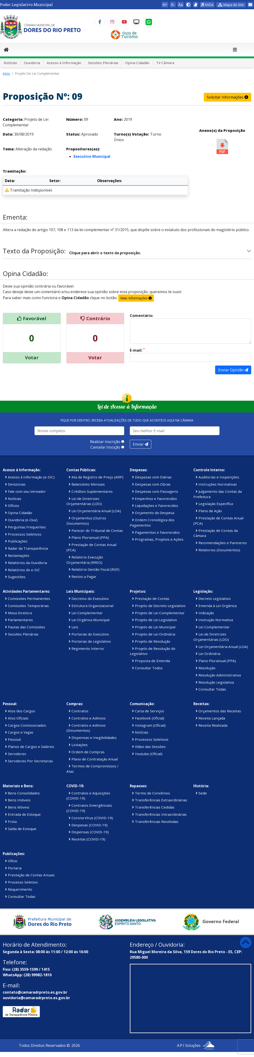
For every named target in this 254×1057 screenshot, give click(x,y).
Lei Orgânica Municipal (89, 619)
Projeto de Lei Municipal (153, 627)
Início (6, 73)
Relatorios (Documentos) (218, 550)
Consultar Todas (211, 689)
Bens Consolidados (22, 793)
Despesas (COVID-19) (88, 825)
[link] (195, 4)
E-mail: (137, 350)
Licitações (78, 744)
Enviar (140, 444)
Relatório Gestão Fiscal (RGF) (94, 569)
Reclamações (17, 555)
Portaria (13, 868)
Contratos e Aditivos (87, 718)
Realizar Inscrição (105, 441)
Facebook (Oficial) (148, 718)
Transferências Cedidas (153, 807)
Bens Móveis (17, 807)
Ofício (11, 861)
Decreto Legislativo (213, 598)
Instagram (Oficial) (149, 725)
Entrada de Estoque (23, 814)
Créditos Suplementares (91, 491)
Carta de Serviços (148, 711)
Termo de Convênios (151, 793)
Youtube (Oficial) (147, 753)
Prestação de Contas (150, 598)
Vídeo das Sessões (149, 746)
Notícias (10, 62)
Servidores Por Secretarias (29, 761)
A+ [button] (165, 4)
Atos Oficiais (16, 718)
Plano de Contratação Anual (93, 759)
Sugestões (15, 576)
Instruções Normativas (216, 484)
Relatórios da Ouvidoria (26, 562)
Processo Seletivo (21, 882)
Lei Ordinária (208, 653)
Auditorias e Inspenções (217, 477)
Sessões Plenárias (103, 62)
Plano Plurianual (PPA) (89, 537)
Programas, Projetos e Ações (157, 539)
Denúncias (15, 484)
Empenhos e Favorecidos (154, 498)
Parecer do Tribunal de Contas (96, 530)
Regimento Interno (86, 648)
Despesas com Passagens (155, 491)
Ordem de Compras (87, 752)
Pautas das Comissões (25, 627)
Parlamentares (19, 619)
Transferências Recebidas (155, 821)
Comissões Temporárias (27, 605)
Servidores (15, 753)
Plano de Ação (209, 510)
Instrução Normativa (214, 619)
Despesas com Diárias (152, 477)
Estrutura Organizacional (91, 605)
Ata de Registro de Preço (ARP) (96, 477)
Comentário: (141, 315)
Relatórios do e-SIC (22, 569)
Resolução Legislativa (215, 682)
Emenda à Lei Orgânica (216, 605)
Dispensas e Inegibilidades (93, 737)
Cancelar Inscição (105, 447)
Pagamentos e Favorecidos (156, 532)
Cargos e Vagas (19, 732)
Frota (11, 821)
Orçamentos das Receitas (218, 711)
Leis (73, 627)
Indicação (205, 613)
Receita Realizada (211, 725)
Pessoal (13, 739)
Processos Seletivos (23, 534)
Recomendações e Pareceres (221, 542)
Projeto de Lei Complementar (158, 613)
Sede (201, 793)
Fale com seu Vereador (25, 491)
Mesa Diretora (18, 613)
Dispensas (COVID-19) (89, 832)
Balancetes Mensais (87, 484)
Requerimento (18, 889)
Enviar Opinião (233, 369)
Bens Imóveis (18, 800)
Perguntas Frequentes (25, 527)
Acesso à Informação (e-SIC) (30, 477)
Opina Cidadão (137, 62)
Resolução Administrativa (218, 675)
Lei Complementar (86, 613)
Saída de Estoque (20, 828)
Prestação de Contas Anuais (30, 875)
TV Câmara (165, 62)
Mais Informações (136, 298)
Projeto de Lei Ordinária (153, 634)
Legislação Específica (214, 503)
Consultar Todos (147, 668)
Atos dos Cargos (20, 711)
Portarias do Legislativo (90, 641)
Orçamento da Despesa (153, 512)
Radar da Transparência (26, 548)
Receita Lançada (210, 718)
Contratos (78, 711)
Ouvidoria (32, 62)
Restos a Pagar (82, 576)
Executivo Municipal (92, 156)
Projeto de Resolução (151, 641)
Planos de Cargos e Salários (29, 746)
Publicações (16, 541)
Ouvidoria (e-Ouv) (21, 520)
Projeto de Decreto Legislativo (159, 605)
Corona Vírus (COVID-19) (91, 817)
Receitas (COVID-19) (87, 839)
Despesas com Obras (151, 484)
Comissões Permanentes (27, 598)
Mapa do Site (231, 5)
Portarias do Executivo (89, 634)
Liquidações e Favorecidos (155, 505)
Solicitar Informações (227, 97)
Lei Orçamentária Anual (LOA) (95, 510)
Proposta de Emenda (151, 660)
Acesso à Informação (64, 62)
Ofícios (12, 505)
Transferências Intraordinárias (159, 814)
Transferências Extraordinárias (159, 800)
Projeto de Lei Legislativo (154, 619)
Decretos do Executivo (89, 598)
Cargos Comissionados (25, 725)
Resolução (205, 668)
